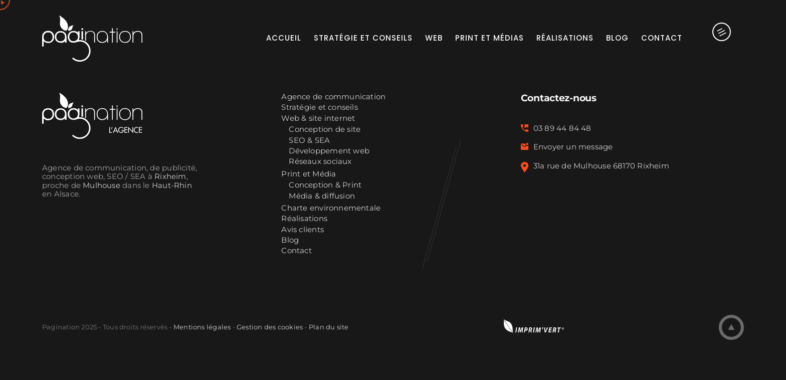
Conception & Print (325, 185)
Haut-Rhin (172, 185)
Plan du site (329, 327)
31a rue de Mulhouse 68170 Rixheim (601, 165)
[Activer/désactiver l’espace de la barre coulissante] (713, 37)
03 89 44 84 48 (562, 128)
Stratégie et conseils (319, 107)
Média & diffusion (322, 196)
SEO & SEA (309, 140)
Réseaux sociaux (320, 161)
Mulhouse (101, 185)
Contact (296, 251)
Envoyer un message (573, 146)
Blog (290, 240)
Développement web (329, 151)
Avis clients (302, 230)
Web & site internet (318, 118)
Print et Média (308, 174)
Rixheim (170, 176)
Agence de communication (333, 97)
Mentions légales (202, 327)
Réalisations (304, 219)
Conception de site (324, 129)
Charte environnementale (330, 208)
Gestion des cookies (270, 327)
